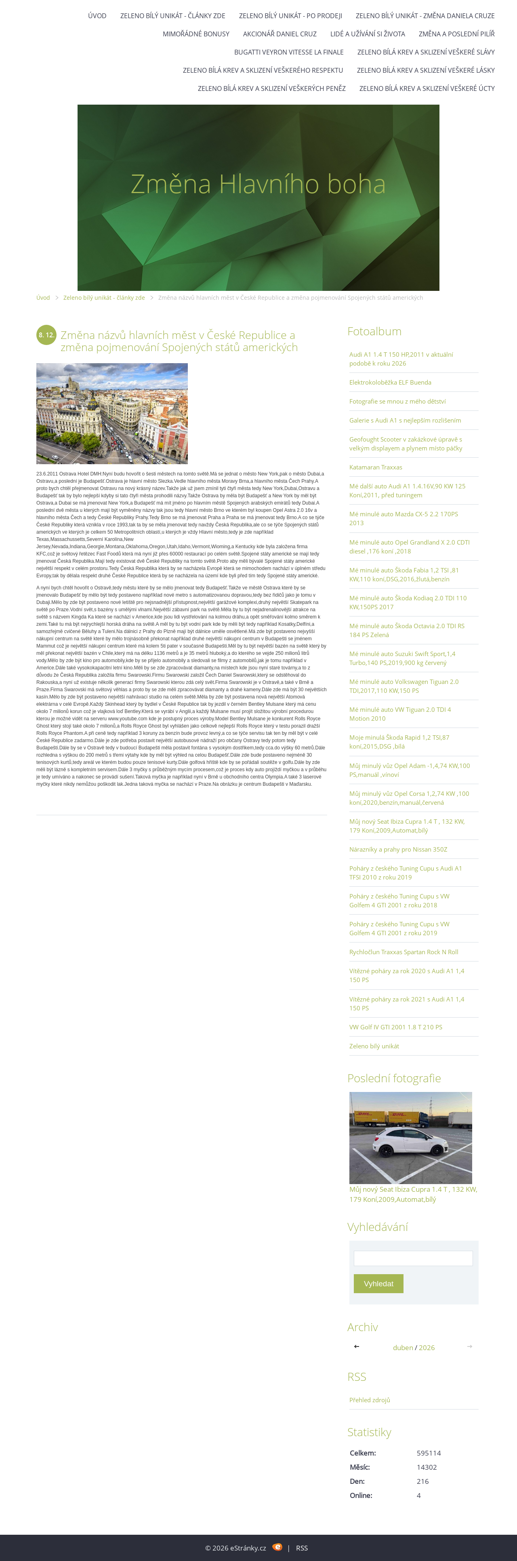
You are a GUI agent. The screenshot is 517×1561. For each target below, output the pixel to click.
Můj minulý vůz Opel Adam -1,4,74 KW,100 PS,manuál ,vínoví (409, 770)
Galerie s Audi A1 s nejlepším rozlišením (405, 420)
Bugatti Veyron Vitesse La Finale (289, 52)
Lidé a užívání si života (367, 33)
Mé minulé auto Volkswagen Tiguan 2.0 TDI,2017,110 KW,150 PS (404, 685)
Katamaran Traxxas (375, 467)
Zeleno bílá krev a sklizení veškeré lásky (426, 70)
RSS (302, 1548)
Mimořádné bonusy (196, 33)
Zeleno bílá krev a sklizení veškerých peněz (272, 88)
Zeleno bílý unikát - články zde (172, 15)
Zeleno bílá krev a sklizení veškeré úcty (427, 88)
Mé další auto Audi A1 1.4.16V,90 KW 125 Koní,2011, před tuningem (407, 490)
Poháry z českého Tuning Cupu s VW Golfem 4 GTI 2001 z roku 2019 (399, 928)
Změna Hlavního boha (258, 183)
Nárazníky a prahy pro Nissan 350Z (398, 849)
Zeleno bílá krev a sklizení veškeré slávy (426, 52)
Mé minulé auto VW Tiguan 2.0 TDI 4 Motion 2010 (400, 713)
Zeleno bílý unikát (374, 1046)
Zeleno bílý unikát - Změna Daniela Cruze (425, 15)
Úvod (97, 15)
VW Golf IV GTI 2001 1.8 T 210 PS (395, 1027)
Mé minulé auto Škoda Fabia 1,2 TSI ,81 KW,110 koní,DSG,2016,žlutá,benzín (404, 574)
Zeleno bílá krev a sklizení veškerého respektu (263, 70)
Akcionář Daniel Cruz (280, 33)
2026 (427, 1347)
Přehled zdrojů (369, 1400)
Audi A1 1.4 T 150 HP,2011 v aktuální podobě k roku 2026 (401, 358)
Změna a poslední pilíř (457, 33)
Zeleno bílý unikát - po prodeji (290, 15)
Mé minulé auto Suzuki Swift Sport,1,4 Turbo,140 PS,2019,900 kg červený (402, 658)
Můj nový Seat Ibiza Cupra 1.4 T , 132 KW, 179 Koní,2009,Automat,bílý (407, 825)
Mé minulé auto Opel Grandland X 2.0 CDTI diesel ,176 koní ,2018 (409, 546)
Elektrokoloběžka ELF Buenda (390, 382)
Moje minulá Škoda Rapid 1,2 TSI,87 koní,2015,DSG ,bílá (399, 741)
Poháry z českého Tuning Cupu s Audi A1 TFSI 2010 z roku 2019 (405, 872)
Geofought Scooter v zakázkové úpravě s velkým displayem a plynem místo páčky (405, 443)
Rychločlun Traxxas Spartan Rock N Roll (403, 952)
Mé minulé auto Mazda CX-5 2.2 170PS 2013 (403, 518)
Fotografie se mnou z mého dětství (397, 401)
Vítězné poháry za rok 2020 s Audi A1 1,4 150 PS (406, 975)
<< (358, 1347)
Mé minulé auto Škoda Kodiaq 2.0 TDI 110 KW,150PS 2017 (408, 602)
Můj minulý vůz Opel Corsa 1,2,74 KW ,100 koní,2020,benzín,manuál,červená (409, 797)
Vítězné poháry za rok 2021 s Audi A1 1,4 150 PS (406, 1003)
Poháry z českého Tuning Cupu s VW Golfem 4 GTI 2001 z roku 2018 (399, 900)
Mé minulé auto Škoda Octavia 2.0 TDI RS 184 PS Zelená (406, 630)
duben (403, 1347)
